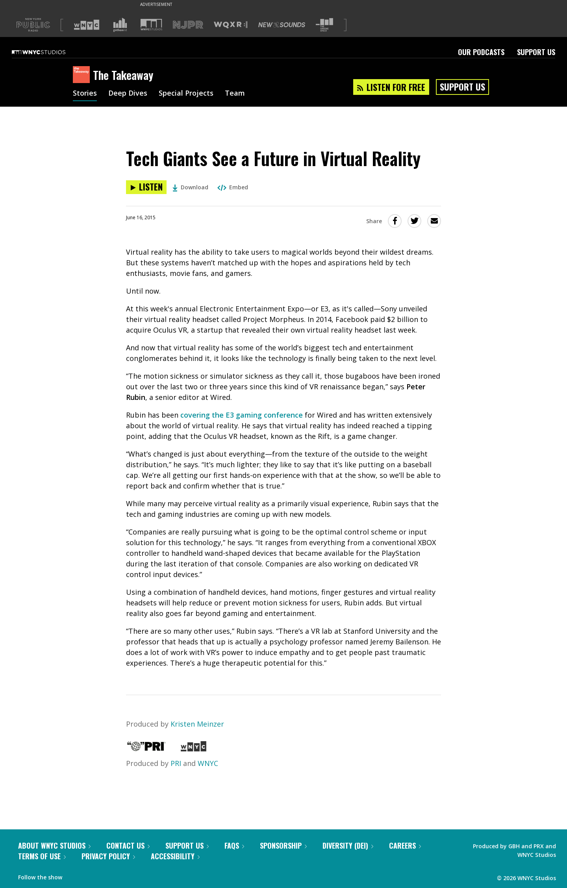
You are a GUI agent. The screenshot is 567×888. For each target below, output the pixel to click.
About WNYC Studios (54, 845)
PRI (175, 763)
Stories (85, 93)
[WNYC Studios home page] (48, 52)
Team (235, 93)
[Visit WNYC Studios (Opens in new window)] (151, 24)
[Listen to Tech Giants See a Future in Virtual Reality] (146, 187)
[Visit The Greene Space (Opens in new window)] (324, 25)
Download (190, 187)
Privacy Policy (108, 856)
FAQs (234, 845)
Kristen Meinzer (197, 724)
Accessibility (175, 856)
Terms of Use (42, 856)
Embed (232, 187)
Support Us (536, 52)
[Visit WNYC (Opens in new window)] (86, 25)
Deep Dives (127, 93)
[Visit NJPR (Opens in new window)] (188, 25)
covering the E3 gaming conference (241, 415)
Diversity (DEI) (347, 845)
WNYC (208, 763)
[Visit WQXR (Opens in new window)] (230, 25)
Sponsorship (283, 845)
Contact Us (128, 845)
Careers (405, 845)
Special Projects (186, 93)
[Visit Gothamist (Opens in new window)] (120, 25)
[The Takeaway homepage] (83, 75)
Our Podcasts (481, 52)
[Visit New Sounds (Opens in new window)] (281, 25)
